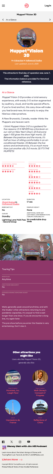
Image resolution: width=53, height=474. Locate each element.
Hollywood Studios (34, 60)
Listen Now (13, 460)
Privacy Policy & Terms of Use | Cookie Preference (20, 467)
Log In (48, 5)
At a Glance (11, 20)
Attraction (18, 60)
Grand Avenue (8, 202)
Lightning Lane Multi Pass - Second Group (14, 221)
